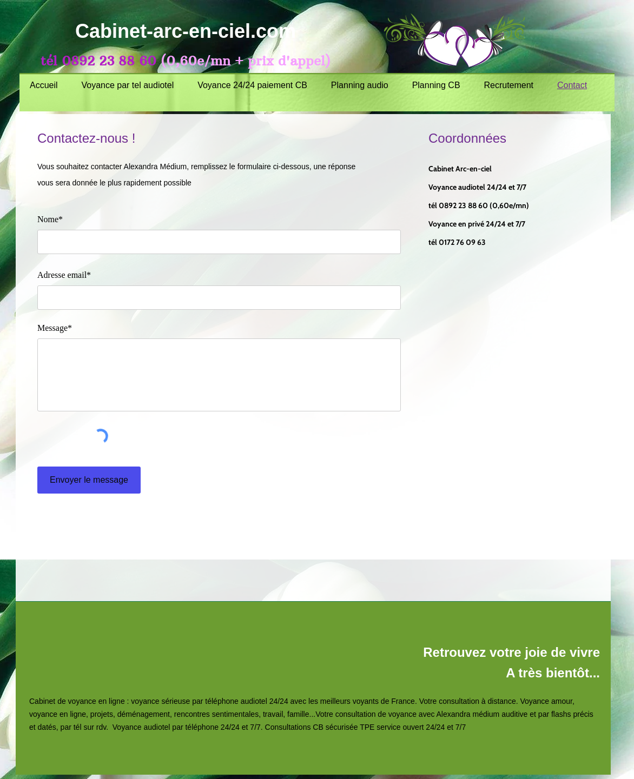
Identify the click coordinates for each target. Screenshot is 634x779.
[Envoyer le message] (89, 480)
